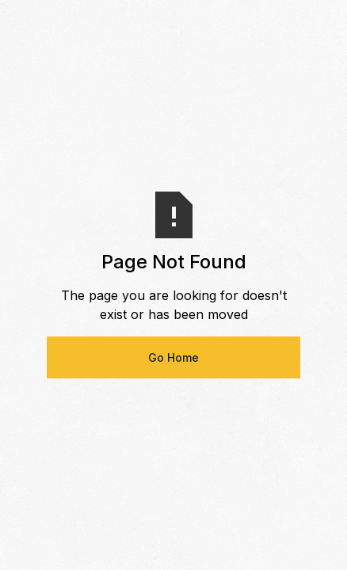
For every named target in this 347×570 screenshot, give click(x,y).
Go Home (173, 357)
